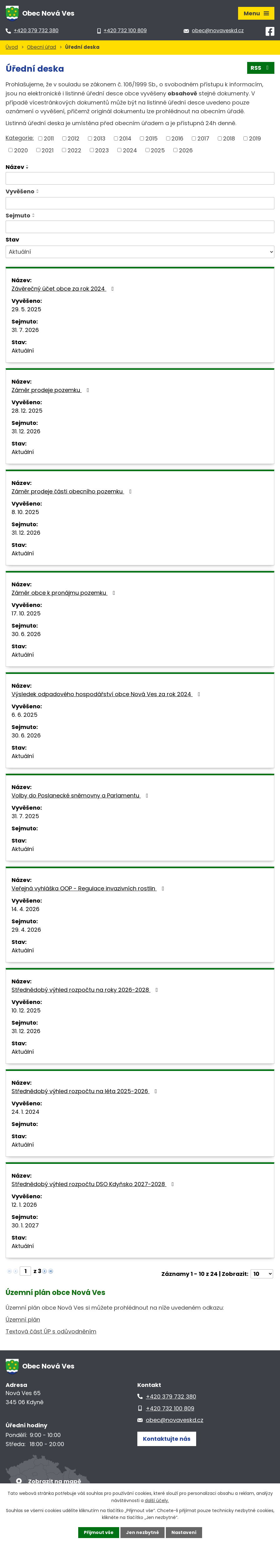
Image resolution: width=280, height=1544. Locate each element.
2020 (21, 150)
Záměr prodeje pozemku (52, 390)
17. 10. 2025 (26, 613)
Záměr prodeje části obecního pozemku (73, 491)
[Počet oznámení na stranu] (262, 1273)
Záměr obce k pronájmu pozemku (65, 593)
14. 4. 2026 (25, 909)
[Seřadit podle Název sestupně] (27, 168)
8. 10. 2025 (25, 512)
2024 (130, 150)
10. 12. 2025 (26, 1010)
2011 (49, 138)
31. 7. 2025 (25, 816)
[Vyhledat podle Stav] (140, 252)
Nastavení (183, 1532)
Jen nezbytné (142, 1532)
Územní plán (23, 1319)
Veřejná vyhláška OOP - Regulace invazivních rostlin (89, 888)
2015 (151, 138)
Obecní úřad (41, 47)
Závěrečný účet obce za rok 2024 (64, 289)
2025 (158, 150)
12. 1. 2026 (24, 1205)
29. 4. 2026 (26, 930)
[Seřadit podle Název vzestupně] (27, 165)
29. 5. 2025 (26, 309)
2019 (255, 138)
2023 (102, 150)
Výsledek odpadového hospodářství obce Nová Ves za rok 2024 (107, 694)
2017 (203, 138)
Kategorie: (20, 138)
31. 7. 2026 (25, 330)
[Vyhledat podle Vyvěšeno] (140, 203)
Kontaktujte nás (167, 1439)
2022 (74, 150)
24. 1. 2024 (25, 1112)
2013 (99, 138)
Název (15, 167)
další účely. (157, 1500)
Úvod (12, 47)
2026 (186, 150)
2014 (125, 138)
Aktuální (23, 350)
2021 (47, 150)
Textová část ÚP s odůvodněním (51, 1331)
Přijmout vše (99, 1532)
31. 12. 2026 (26, 431)
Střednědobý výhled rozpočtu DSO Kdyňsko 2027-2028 (94, 1184)
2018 (229, 138)
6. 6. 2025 (25, 715)
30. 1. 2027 (25, 1225)
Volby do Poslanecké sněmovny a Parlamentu (81, 795)
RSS (261, 68)
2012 (73, 138)
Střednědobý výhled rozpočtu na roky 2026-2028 (86, 990)
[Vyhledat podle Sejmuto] (140, 227)
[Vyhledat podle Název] (140, 178)
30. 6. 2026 (26, 634)
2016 (177, 138)
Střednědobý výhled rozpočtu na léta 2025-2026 (86, 1091)
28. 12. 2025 (27, 411)
